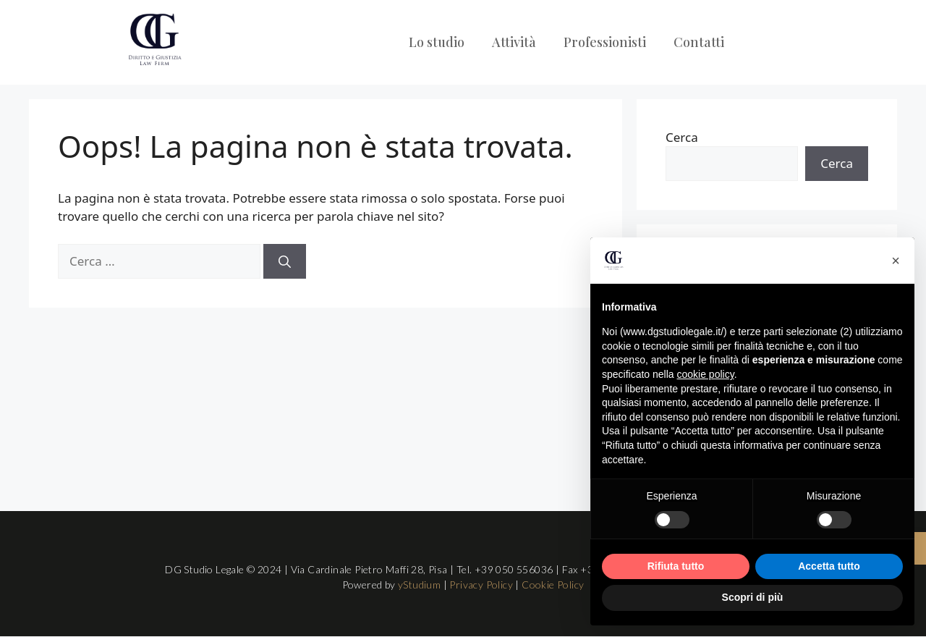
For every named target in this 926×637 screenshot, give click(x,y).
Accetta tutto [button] (829, 566)
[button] (895, 260)
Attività (514, 42)
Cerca (682, 137)
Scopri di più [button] (752, 597)
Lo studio (436, 42)
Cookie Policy (553, 584)
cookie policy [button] (705, 374)
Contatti (699, 42)
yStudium (419, 584)
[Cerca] (284, 261)
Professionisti (605, 42)
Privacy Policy (481, 584)
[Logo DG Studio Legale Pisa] (154, 39)
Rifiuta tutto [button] (676, 566)
